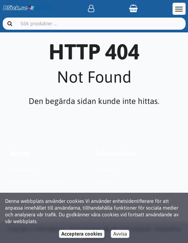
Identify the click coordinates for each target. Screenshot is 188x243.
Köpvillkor (106, 170)
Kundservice (23, 170)
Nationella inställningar (36, 182)
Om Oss (104, 182)
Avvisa (120, 234)
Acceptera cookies (81, 234)
